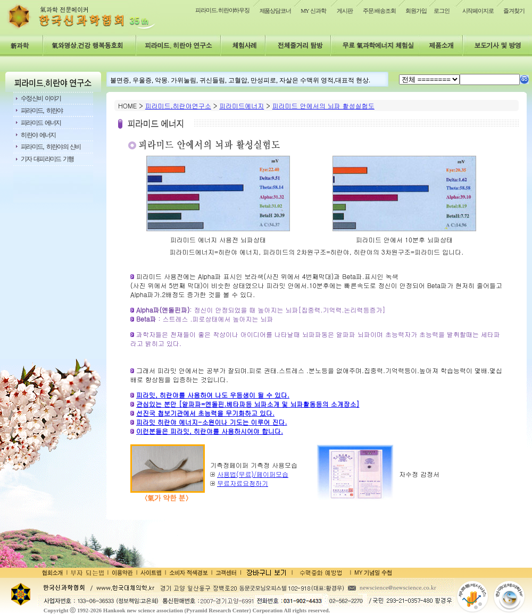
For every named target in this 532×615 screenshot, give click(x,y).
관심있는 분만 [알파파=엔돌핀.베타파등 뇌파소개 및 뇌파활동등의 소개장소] (247, 403)
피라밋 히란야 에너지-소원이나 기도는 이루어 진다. (211, 421)
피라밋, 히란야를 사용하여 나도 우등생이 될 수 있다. (212, 394)
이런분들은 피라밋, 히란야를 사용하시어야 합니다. (209, 430)
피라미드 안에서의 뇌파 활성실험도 (323, 105)
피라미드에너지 (241, 105)
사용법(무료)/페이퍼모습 (252, 473)
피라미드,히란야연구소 (178, 105)
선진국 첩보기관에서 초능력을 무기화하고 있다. (205, 412)
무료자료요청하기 (242, 482)
